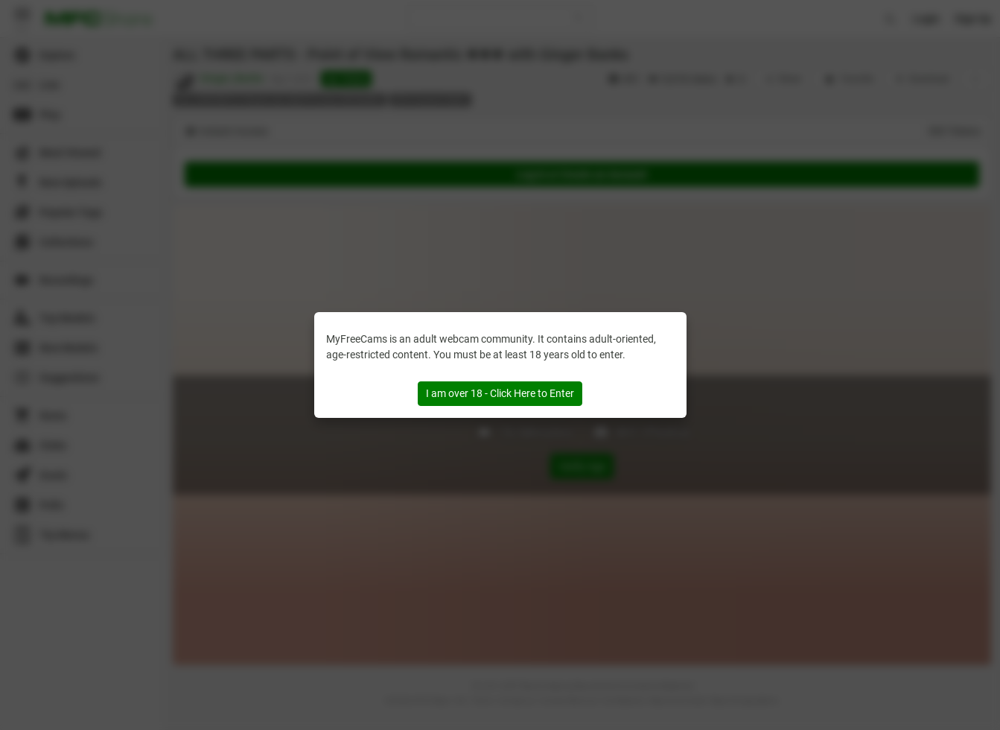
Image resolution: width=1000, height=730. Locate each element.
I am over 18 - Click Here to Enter (500, 393)
